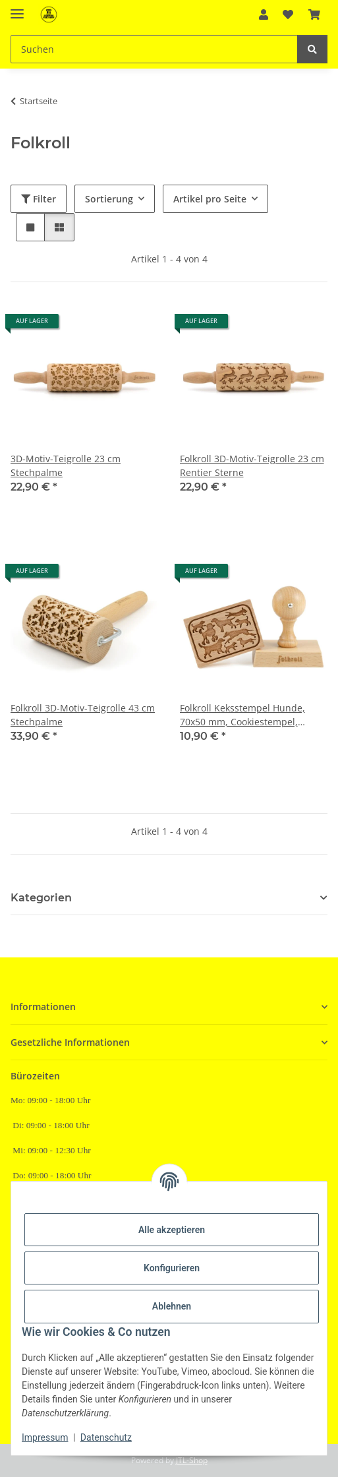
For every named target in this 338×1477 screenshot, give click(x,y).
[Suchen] (154, 49)
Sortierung (109, 199)
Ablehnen (171, 1306)
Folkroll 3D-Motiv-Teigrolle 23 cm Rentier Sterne (252, 465)
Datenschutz (106, 1437)
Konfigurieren (172, 1268)
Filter (38, 199)
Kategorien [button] (41, 897)
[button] (263, 14)
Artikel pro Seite (209, 199)
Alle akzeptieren (171, 1229)
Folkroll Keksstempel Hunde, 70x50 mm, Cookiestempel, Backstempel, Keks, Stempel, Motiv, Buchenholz (243, 715)
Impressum (45, 1437)
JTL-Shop (192, 1460)
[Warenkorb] (314, 14)
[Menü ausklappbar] (17, 8)
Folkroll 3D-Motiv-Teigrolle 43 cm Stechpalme (83, 715)
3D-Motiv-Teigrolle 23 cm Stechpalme (66, 465)
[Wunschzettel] (287, 14)
